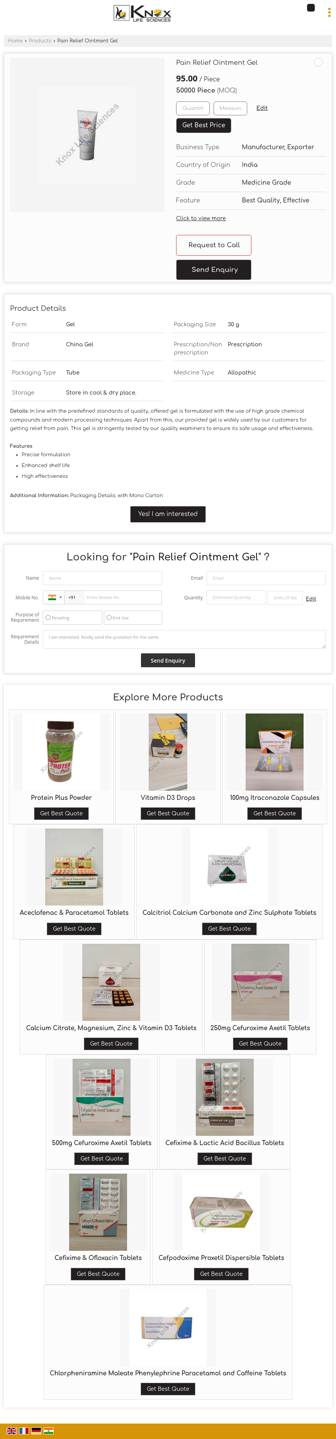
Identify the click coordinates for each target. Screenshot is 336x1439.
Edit (262, 108)
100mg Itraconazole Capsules (274, 798)
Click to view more (201, 218)
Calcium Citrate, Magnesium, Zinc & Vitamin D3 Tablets (111, 1028)
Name (32, 578)
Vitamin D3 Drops (168, 798)
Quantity (193, 597)
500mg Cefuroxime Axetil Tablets (102, 1143)
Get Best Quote (61, 814)
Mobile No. (27, 597)
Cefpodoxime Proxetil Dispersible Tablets (221, 1258)
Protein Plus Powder (61, 798)
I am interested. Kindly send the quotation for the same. (184, 639)
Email (197, 578)
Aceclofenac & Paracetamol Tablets (74, 912)
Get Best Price (203, 125)
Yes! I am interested (168, 514)
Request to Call (214, 245)
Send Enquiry (215, 269)
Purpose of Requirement (25, 617)
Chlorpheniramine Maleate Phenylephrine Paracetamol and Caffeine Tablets (168, 1373)
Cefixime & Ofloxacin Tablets (98, 1258)
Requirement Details (25, 639)
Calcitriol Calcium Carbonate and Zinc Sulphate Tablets (229, 912)
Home (15, 41)
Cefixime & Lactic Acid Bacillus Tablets (224, 1143)
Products (40, 41)
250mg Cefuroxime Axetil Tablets (260, 1028)
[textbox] (230, 108)
